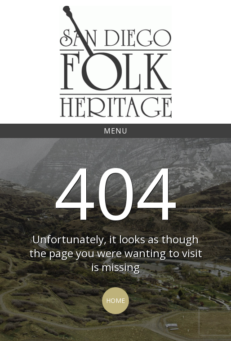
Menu (116, 131)
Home (115, 300)
